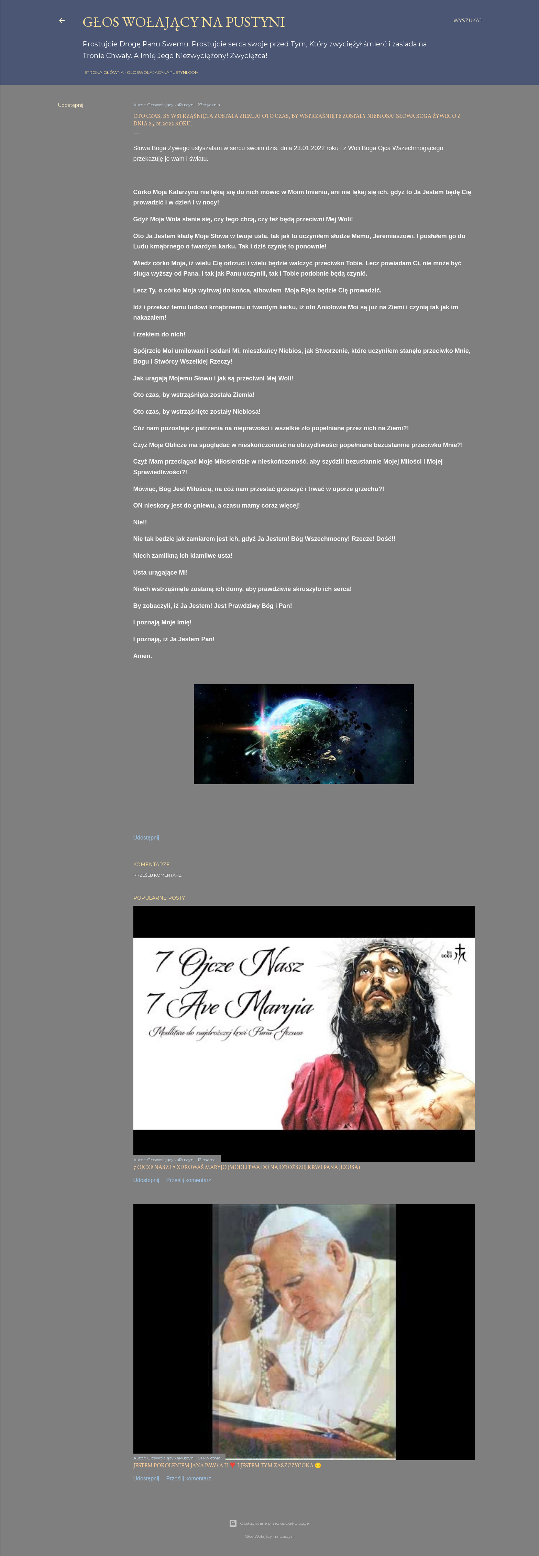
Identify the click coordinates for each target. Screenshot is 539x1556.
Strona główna (102, 72)
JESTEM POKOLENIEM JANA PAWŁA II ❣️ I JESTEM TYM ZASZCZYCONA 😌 (227, 1466)
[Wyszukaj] (467, 20)
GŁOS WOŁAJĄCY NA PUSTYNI (183, 21)
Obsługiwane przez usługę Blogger (269, 1523)
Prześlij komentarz (157, 875)
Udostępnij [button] (70, 105)
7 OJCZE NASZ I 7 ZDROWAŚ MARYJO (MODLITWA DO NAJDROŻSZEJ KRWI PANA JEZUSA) (246, 1167)
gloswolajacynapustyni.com (161, 72)
